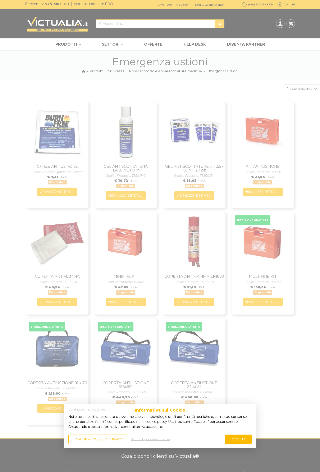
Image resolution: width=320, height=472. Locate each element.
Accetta (238, 439)
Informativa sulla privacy (98, 439)
